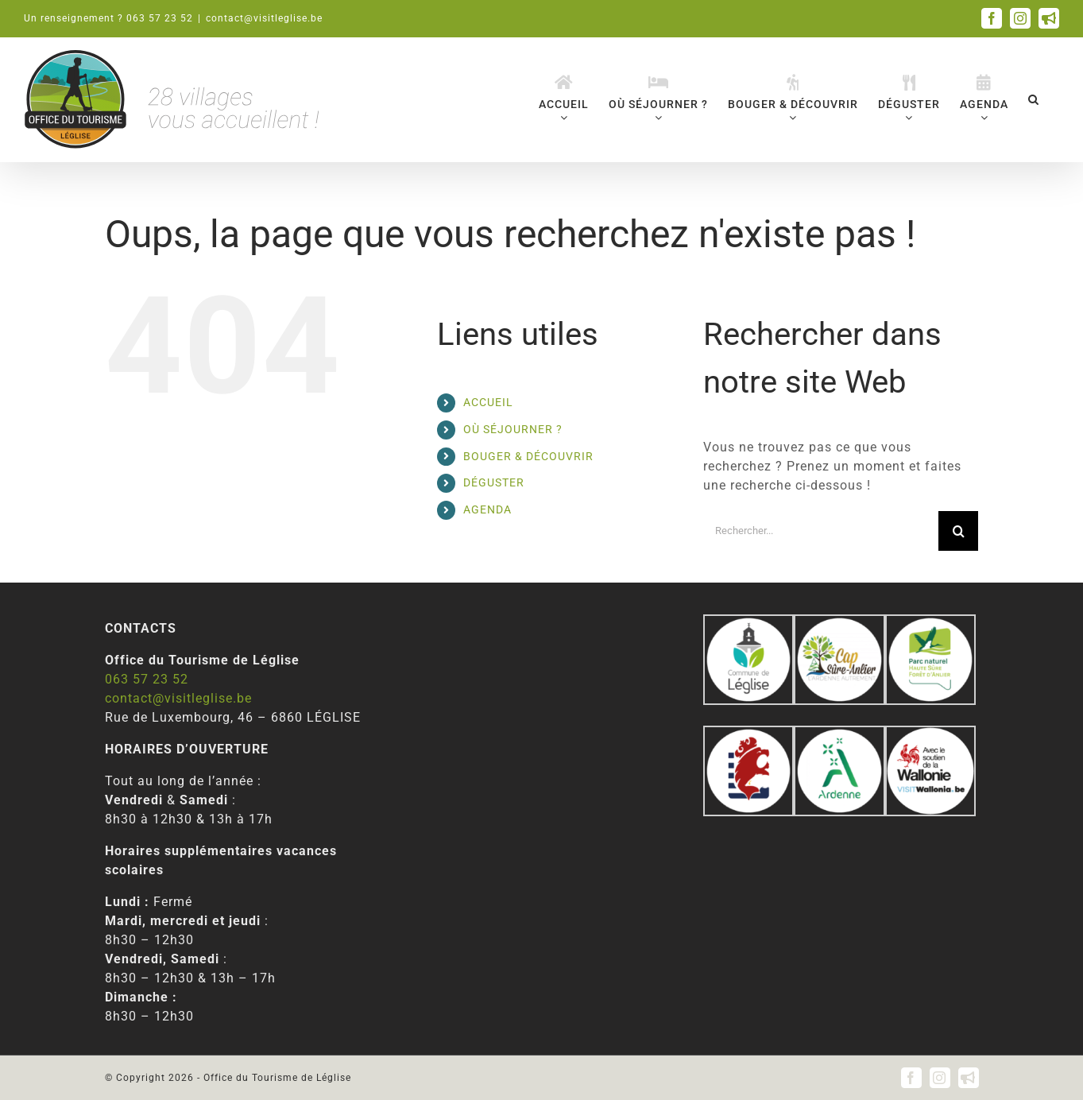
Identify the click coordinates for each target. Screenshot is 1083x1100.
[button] (1033, 99)
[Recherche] (958, 531)
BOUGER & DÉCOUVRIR (528, 456)
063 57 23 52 (146, 679)
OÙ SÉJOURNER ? (513, 429)
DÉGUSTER (493, 482)
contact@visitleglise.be (264, 18)
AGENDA (487, 509)
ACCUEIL (488, 402)
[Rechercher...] (821, 531)
